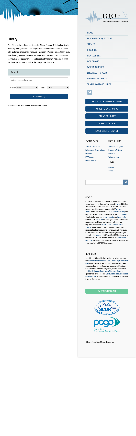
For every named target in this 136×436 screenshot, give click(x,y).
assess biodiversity (118, 212)
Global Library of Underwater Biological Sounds (105, 271)
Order (43, 88)
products (99, 235)
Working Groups (95, 67)
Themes (91, 44)
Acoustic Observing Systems (107, 101)
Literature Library (107, 116)
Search (14, 72)
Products (92, 50)
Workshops (93, 61)
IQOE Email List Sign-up (107, 131)
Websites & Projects (115, 146)
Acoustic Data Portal (107, 108)
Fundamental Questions (99, 38)
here (118, 204)
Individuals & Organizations (95, 150)
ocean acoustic (108, 217)
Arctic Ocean (122, 214)
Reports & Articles (115, 150)
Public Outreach (107, 123)
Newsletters (94, 55)
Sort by (13, 88)
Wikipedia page (113, 157)
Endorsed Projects (97, 72)
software (99, 219)
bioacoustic (121, 217)
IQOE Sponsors (90, 157)
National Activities (97, 78)
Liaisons (88, 154)
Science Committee (92, 146)
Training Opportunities (99, 84)
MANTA (111, 167)
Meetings (111, 154)
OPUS (110, 171)
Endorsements (90, 161)
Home (90, 32)
